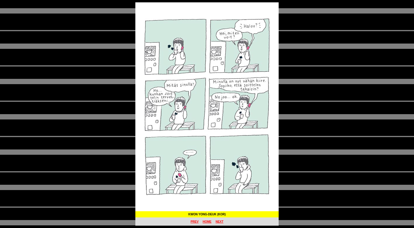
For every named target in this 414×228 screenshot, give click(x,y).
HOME (207, 221)
